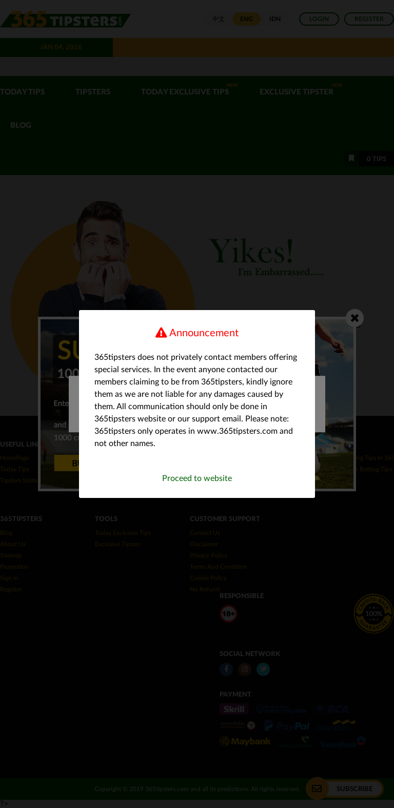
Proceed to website (197, 478)
